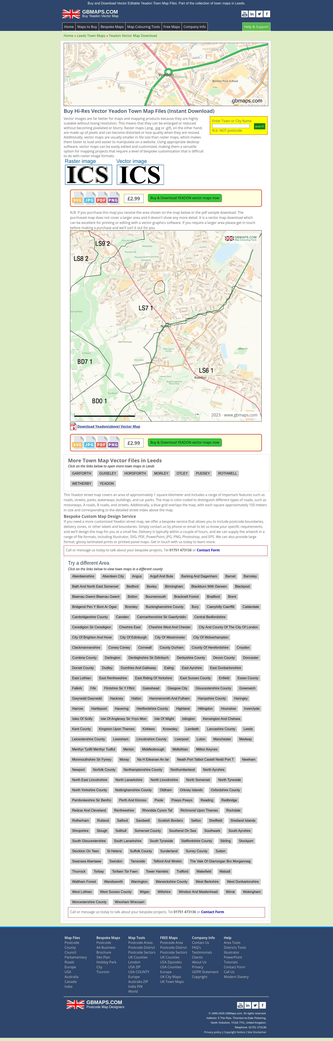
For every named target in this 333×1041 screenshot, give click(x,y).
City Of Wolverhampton (210, 637)
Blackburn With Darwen (209, 586)
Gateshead (151, 688)
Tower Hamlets (157, 871)
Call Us (229, 972)
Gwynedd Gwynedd (87, 698)
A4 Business (105, 947)
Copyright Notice (234, 1032)
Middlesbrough (153, 749)
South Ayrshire (240, 831)
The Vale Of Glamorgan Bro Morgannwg (220, 861)
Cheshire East (130, 627)
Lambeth (192, 729)
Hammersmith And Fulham (169, 698)
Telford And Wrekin (167, 861)
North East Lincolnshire (89, 780)
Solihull (121, 831)
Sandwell (143, 820)
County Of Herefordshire (210, 647)
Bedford (132, 586)
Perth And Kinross (132, 800)
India (68, 986)
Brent (232, 596)
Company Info (194, 26)
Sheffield (215, 820)
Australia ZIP (138, 982)
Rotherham (80, 820)
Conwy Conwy (119, 647)
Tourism (102, 972)
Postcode (72, 943)
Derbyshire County (191, 658)
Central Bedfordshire (210, 617)
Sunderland (169, 851)
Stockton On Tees (85, 851)
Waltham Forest (84, 881)
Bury (195, 607)
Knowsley (170, 729)
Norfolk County (104, 769)
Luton (201, 739)
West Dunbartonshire (243, 881)
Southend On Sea (182, 831)
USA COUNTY (138, 972)
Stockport (246, 841)
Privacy (197, 967)
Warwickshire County (172, 881)
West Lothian (82, 892)
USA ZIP (134, 967)
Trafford (182, 871)
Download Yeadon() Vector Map (108, 426)
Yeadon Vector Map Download (133, 35)
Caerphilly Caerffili (220, 607)
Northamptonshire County (143, 769)
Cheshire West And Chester (169, 627)
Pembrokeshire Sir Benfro (91, 800)
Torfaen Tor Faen (125, 871)
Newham (248, 759)
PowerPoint (233, 957)
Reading (206, 800)
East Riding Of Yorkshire (153, 678)
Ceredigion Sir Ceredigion (91, 627)
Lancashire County (221, 729)
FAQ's (196, 947)
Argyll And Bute (161, 576)
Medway (245, 739)
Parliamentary (76, 957)
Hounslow (228, 708)
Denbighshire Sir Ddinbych (148, 658)
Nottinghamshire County (133, 790)
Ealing (169, 668)
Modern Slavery (236, 977)
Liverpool (181, 739)
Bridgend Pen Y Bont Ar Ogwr (94, 607)
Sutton (220, 851)
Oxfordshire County (225, 790)
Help (227, 938)
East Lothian (81, 678)
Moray (124, 759)
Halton (136, 698)
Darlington (112, 658)
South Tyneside (161, 841)
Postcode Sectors (141, 952)
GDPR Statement (205, 972)
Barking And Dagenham (199, 576)
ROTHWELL (227, 473)
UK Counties (138, 957)
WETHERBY (81, 483)
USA (68, 972)
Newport (78, 769)
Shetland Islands (242, 820)
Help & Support (256, 26)
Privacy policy (212, 1032)
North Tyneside (229, 780)
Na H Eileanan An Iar (153, 759)
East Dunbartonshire (225, 668)
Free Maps (172, 26)
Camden (122, 617)
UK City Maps (170, 977)
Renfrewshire (124, 810)
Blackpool (242, 586)
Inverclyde (252, 708)
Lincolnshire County (151, 739)
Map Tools (136, 938)
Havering (121, 708)
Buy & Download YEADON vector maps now (184, 198)
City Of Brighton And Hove (92, 637)
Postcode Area (171, 943)
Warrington (139, 881)
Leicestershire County (88, 739)
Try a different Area (88, 563)
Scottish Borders (170, 820)
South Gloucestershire (89, 841)
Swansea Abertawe (86, 861)
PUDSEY (203, 473)
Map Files (72, 938)
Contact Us (200, 943)
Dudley (107, 668)
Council (70, 952)
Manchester (222, 739)
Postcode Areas (140, 943)
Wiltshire (164, 892)
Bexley (152, 586)
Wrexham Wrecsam (129, 902)
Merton (128, 749)
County (70, 947)
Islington (188, 719)
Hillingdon (205, 708)
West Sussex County (115, 892)
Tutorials (231, 962)
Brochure (103, 952)
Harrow (77, 708)
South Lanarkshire (127, 841)
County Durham (171, 647)
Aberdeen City (113, 576)
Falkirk (77, 688)
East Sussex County (195, 678)
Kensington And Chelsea (221, 719)
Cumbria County (84, 658)
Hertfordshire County (152, 708)
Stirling (225, 841)
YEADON (107, 483)
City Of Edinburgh (133, 637)
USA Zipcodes (171, 962)
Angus (137, 576)
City (99, 967)
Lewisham (120, 739)
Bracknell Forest (186, 596)
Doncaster (250, 658)
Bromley (131, 607)
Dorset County (83, 668)
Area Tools (232, 943)
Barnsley (250, 576)
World (133, 991)
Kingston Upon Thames (116, 729)
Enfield (224, 678)
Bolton (132, 596)
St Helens (114, 851)
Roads (69, 962)
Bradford (213, 596)
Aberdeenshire (83, 576)
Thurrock (78, 871)
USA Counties (170, 967)
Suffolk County (141, 851)
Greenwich (247, 688)
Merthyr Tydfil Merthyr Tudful (93, 749)
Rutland (103, 820)
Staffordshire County (196, 841)
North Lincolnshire (164, 780)
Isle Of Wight (164, 719)
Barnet (230, 576)
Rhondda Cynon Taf (157, 810)
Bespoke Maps (112, 26)
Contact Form (208, 550)
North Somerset (198, 780)
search (259, 126)
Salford (122, 820)
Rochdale (233, 810)
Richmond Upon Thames (199, 810)
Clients (197, 957)
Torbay (99, 871)
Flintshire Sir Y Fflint (119, 688)
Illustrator (231, 952)
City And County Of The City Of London (228, 627)
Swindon (115, 861)
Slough (102, 831)
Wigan (144, 892)
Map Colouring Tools (143, 26)
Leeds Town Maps (91, 35)
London (134, 962)
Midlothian (180, 749)
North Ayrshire (213, 769)
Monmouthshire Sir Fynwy (91, 759)
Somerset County (148, 831)
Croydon (243, 647)
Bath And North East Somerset (95, 586)
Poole (159, 800)
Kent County (81, 729)
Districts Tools (235, 947)
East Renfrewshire (113, 678)
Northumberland (183, 769)
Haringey (241, 698)
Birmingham (174, 586)
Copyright (199, 977)
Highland (183, 708)
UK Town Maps (172, 982)
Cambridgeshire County (90, 617)
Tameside (138, 861)
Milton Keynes (207, 749)
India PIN (135, 986)
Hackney (116, 698)
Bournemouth (155, 596)
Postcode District (141, 947)
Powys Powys (181, 800)
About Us (199, 962)
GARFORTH (81, 473)
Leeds (248, 729)
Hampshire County (212, 698)
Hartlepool (99, 708)
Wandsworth (113, 881)
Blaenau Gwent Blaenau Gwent (95, 596)
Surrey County (196, 851)
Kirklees (149, 729)
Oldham (166, 790)
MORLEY (161, 473)
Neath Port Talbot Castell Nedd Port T (205, 759)
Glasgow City (177, 688)
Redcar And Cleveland (89, 810)
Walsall (224, 871)
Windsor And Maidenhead (198, 892)
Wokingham (252, 892)
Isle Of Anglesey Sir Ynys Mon (123, 719)
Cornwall (144, 647)
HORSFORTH (135, 473)
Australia (72, 977)
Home (69, 26)
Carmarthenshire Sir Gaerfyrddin (161, 617)
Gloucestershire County (213, 688)
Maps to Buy (87, 26)
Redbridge (229, 800)
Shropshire (80, 831)
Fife (93, 688)
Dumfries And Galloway (138, 668)
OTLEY (182, 473)
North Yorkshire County (89, 790)
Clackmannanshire (86, 647)
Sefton (196, 820)
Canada (70, 982)
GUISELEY (107, 473)
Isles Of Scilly (82, 719)
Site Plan (103, 957)
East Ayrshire (192, 668)
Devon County (224, 658)
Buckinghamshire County (164, 607)
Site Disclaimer (256, 1032)
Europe (70, 967)
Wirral (230, 892)
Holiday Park (106, 962)
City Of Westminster (170, 637)
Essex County (247, 678)
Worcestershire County (89, 902)
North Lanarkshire (128, 780)
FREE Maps (169, 938)
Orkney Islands (191, 790)
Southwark (212, 831)
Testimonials (202, 952)
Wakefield (203, 871)
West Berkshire (207, 881)
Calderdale (251, 607)
